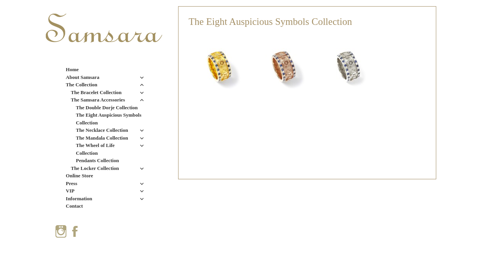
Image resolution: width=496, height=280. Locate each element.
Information (79, 198)
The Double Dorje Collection (107, 107)
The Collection (81, 85)
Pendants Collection (97, 160)
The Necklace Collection (102, 130)
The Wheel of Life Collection (95, 149)
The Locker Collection (95, 168)
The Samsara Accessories (98, 100)
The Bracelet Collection (96, 92)
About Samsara (82, 77)
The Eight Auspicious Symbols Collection (109, 119)
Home (72, 69)
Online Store (79, 175)
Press (71, 183)
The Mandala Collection (102, 138)
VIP (70, 191)
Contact (74, 206)
